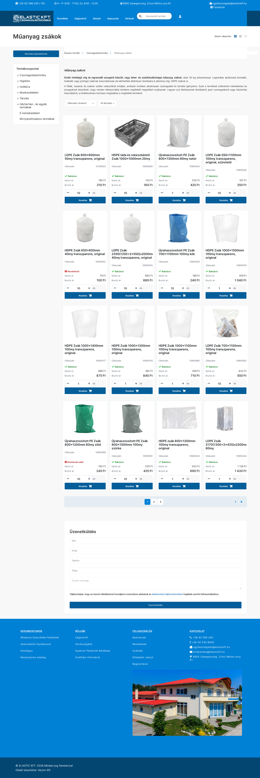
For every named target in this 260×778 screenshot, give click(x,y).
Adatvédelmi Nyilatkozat (36, 644)
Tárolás (24, 98)
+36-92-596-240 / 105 (30, 3)
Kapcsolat (113, 18)
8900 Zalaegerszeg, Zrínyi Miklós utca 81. (145, 3)
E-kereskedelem (30, 113)
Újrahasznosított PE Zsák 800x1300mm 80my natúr (177, 156)
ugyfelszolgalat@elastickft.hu (228, 3)
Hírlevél (129, 18)
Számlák (137, 650)
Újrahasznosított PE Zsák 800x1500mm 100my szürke (130, 444)
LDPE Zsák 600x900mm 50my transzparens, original (85, 156)
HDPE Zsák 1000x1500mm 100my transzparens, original (225, 254)
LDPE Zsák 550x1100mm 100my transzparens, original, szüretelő (223, 158)
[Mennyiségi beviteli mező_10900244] (219, 479)
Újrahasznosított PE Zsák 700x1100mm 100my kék (177, 252)
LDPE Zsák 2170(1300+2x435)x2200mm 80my (226, 444)
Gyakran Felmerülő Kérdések (92, 650)
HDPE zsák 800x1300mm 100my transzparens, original (177, 444)
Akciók (97, 18)
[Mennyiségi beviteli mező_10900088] (78, 479)
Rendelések (139, 644)
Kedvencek (139, 637)
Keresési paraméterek (36, 53)
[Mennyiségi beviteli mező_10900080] (172, 383)
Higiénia (25, 81)
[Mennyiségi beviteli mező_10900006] (125, 193)
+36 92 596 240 (201, 637)
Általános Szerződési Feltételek (40, 637)
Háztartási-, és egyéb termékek (33, 105)
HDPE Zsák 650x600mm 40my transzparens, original (85, 252)
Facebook (218, 7)
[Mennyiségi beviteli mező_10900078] (125, 383)
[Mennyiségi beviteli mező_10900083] (219, 383)
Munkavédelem (29, 92)
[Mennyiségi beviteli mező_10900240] (172, 479)
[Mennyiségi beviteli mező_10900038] (219, 193)
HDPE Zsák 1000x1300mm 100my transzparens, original (131, 349)
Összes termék (72, 53)
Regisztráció (140, 663)
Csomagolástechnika (33, 75)
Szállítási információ (87, 657)
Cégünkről (80, 18)
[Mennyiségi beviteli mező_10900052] (78, 288)
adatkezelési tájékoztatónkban (167, 594)
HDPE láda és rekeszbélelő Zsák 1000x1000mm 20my (131, 156)
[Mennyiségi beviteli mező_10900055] (125, 288)
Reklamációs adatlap (33, 657)
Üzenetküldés (155, 605)
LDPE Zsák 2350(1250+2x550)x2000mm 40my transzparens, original (132, 254)
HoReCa (25, 86)
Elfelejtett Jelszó (142, 657)
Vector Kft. (44, 770)
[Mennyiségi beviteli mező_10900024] (172, 193)
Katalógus (27, 650)
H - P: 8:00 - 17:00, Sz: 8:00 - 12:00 (76, 3)
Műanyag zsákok (123, 53)
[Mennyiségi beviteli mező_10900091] (125, 479)
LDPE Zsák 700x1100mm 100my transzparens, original (223, 349)
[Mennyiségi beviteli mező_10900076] (219, 288)
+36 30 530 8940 (202, 642)
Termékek (62, 18)
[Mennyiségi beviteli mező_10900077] (78, 383)
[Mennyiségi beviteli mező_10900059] (172, 288)
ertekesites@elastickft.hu (207, 651)
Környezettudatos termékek (37, 118)
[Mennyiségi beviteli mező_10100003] (78, 193)
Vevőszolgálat (83, 644)
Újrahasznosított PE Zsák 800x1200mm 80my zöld (83, 442)
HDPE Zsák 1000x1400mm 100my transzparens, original (84, 349)
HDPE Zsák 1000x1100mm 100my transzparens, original (178, 349)
